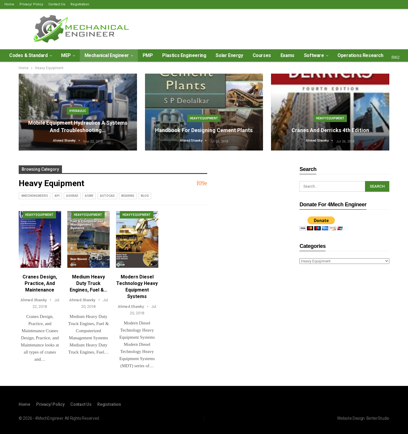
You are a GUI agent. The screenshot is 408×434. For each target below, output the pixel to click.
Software (314, 55)
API (57, 195)
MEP (66, 55)
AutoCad (107, 195)
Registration (80, 4)
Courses (262, 55)
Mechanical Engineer (107, 55)
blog (145, 195)
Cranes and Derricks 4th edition (330, 130)
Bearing (127, 195)
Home (9, 4)
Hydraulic (77, 111)
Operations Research (360, 55)
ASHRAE (72, 195)
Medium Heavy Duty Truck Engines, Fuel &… (88, 283)
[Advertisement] (344, 310)
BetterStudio (377, 418)
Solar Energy (229, 55)
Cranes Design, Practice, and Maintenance (40, 283)
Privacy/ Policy (31, 4)
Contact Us (56, 4)
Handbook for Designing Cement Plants (204, 130)
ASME (89, 195)
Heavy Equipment (204, 118)
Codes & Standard (28, 55)
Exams (287, 55)
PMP (148, 55)
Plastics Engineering (184, 55)
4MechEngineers (34, 195)
